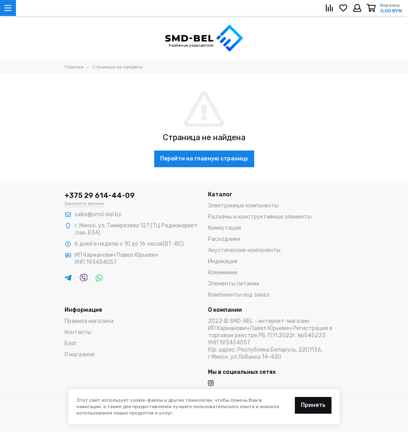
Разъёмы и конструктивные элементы (260, 216)
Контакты (78, 332)
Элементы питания (233, 283)
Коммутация (224, 228)
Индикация (222, 261)
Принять (313, 405)
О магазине (79, 354)
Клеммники (222, 272)
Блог (71, 343)
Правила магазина (89, 321)
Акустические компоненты (244, 250)
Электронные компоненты (243, 205)
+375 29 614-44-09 (100, 195)
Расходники (224, 239)
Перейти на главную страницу (204, 158)
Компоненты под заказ (238, 294)
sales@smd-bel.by (98, 214)
